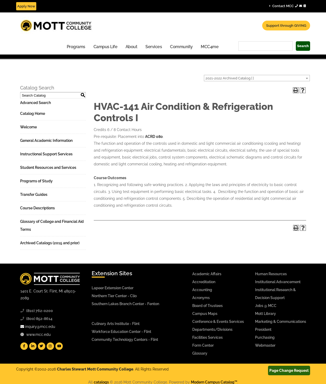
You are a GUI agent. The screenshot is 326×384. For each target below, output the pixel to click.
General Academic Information (46, 140)
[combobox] (257, 78)
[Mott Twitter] (41, 346)
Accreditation (203, 282)
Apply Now (26, 6)
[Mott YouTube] (59, 346)
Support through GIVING (286, 26)
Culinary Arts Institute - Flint (116, 324)
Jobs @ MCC (265, 306)
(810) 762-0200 (39, 311)
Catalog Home (32, 113)
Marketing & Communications (280, 321)
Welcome (28, 127)
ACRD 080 (154, 136)
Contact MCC (287, 5)
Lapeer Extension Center (112, 288)
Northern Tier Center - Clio (114, 296)
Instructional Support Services (46, 154)
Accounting (202, 290)
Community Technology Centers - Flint (125, 339)
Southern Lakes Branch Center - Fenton (125, 304)
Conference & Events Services (218, 321)
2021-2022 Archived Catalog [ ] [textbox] (230, 78)
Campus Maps (204, 313)
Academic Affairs (206, 274)
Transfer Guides (33, 194)
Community (181, 46)
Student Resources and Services (48, 167)
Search (303, 46)
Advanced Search (35, 103)
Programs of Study (36, 181)
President (263, 329)
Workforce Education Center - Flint (121, 331)
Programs (76, 46)
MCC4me (209, 46)
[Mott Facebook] (24, 346)
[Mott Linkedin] (33, 346)
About (131, 46)
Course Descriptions (37, 208)
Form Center (203, 345)
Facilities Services (207, 337)
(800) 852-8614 (39, 319)
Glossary (199, 353)
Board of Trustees (207, 306)
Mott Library (265, 313)
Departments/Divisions (212, 329)
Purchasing (265, 337)
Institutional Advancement (278, 282)
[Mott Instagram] (50, 346)
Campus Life (105, 46)
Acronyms (201, 298)
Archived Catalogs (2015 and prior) (49, 243)
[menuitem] (76, 46)
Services (153, 46)
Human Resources (271, 274)
